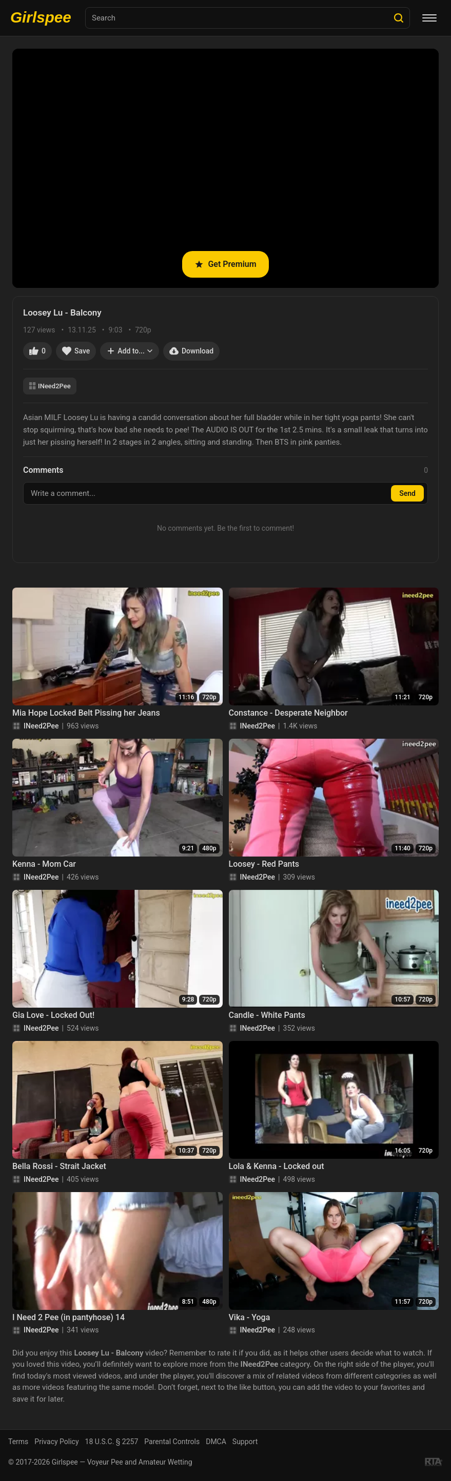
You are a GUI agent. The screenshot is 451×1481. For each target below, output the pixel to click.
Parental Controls (172, 1441)
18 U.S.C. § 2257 (112, 1441)
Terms (18, 1441)
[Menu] (429, 18)
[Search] (398, 18)
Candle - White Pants (267, 1015)
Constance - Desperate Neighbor (288, 713)
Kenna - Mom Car (44, 864)
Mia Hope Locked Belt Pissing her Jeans (86, 713)
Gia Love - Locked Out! (53, 1015)
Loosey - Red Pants (264, 864)
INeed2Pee (50, 386)
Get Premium (225, 264)
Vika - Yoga (249, 1317)
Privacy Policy (56, 1441)
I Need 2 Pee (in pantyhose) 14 (68, 1317)
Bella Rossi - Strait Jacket (59, 1166)
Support (245, 1441)
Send (407, 493)
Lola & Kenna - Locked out (276, 1166)
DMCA (216, 1441)
